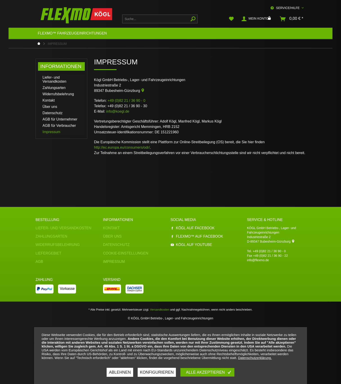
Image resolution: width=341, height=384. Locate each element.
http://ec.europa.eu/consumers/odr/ (122, 147)
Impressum (51, 132)
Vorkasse (67, 289)
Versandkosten (159, 309)
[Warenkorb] (291, 18)
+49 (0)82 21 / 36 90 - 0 (269, 251)
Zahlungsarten (54, 88)
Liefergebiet (48, 253)
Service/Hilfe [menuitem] (286, 8)
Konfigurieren (157, 372)
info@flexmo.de (258, 260)
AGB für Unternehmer (60, 119)
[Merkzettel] (231, 18)
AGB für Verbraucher (59, 125)
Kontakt (49, 100)
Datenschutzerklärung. (255, 358)
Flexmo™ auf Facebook (196, 236)
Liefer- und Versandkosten (54, 79)
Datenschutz (53, 113)
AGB (39, 262)
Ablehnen (120, 372)
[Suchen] (193, 18)
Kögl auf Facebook (192, 228)
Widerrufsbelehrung (58, 94)
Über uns (50, 107)
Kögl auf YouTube (191, 245)
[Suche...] (160, 18)
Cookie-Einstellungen (125, 253)
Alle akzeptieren (206, 372)
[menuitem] (160, 18)
